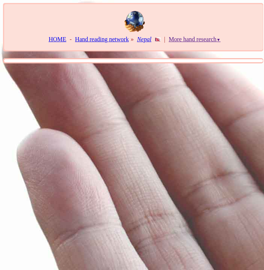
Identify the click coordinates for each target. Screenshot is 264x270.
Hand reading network (102, 39)
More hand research (194, 39)
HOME (57, 39)
